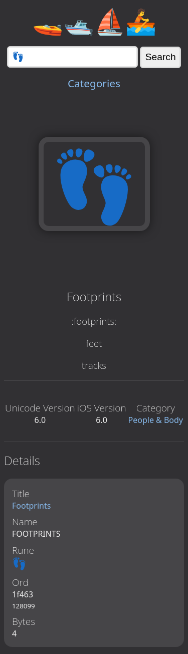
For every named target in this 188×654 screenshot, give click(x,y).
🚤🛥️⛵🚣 (94, 21)
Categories (94, 83)
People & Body (155, 419)
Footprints (31, 505)
